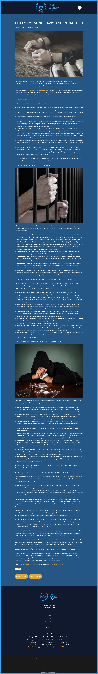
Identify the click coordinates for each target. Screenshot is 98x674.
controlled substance (21, 110)
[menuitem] (42, 668)
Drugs (18, 568)
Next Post (35, 576)
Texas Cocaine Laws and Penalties (30, 564)
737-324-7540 (49, 607)
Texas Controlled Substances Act (43, 110)
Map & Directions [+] (34, 647)
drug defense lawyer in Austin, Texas (37, 90)
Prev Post (21, 576)
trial (16, 513)
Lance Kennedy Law (57, 564)
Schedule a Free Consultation (23, 99)
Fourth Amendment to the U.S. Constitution (55, 421)
